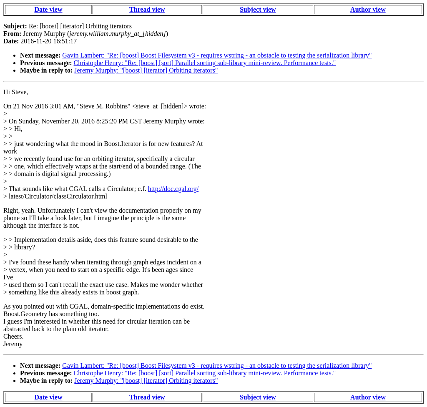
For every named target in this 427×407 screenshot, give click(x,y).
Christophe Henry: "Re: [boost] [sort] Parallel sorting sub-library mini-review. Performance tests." (205, 62)
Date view (48, 9)
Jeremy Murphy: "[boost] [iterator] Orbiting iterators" (146, 70)
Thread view (147, 9)
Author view (368, 9)
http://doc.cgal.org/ (173, 188)
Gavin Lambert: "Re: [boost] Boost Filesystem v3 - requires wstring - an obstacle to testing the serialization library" (217, 55)
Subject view (258, 9)
